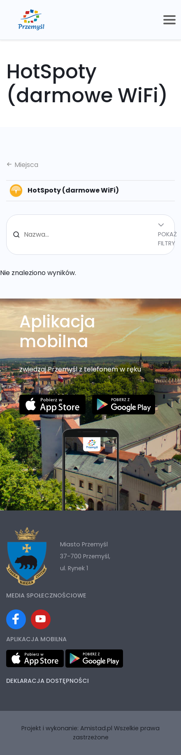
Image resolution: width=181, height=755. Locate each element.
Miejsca (22, 164)
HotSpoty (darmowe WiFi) (64, 190)
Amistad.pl (96, 728)
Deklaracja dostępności (47, 681)
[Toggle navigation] (169, 19)
